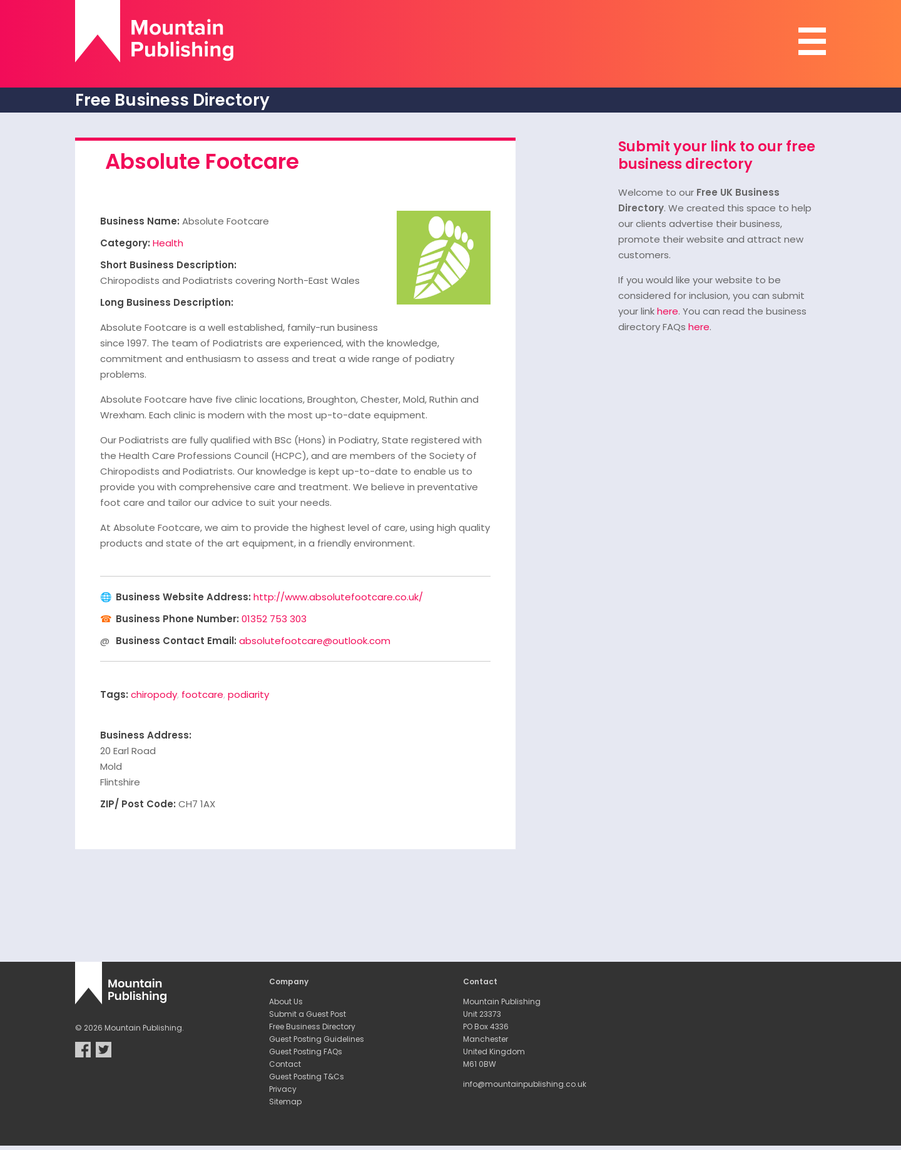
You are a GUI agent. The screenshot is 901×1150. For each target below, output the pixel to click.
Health (168, 243)
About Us (286, 1001)
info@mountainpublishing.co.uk (524, 1084)
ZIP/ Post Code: (138, 803)
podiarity (248, 694)
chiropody (154, 694)
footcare (202, 694)
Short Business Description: (168, 264)
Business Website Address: (183, 596)
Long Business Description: (166, 302)
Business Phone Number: (177, 618)
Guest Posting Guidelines (316, 1039)
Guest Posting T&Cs (306, 1076)
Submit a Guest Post (307, 1014)
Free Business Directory (312, 1026)
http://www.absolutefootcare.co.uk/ (338, 596)
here (667, 311)
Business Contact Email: (176, 640)
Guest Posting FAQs (305, 1051)
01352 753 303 (274, 618)
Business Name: (140, 221)
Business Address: (145, 735)
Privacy (283, 1089)
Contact (285, 1064)
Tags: (114, 694)
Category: (125, 243)
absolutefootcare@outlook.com (314, 640)
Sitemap (285, 1101)
